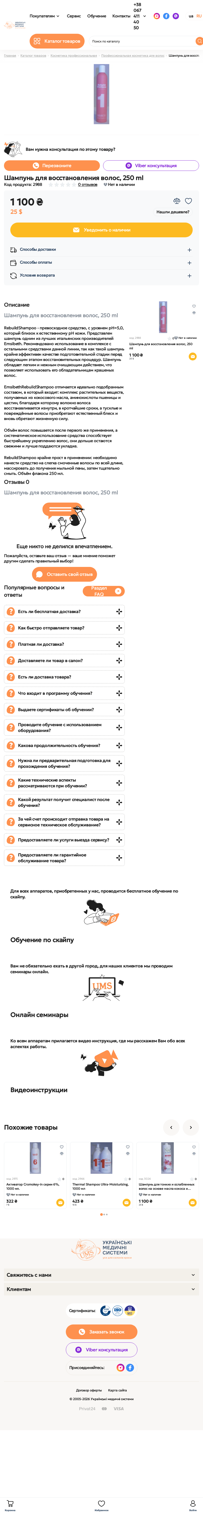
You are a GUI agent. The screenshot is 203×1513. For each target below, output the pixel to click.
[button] (101, 1214)
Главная (10, 55)
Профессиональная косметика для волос (132, 55)
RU (199, 15)
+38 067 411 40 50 (137, 16)
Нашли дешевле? (172, 211)
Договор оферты (89, 1390)
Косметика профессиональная (73, 55)
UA (191, 15)
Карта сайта (117, 1390)
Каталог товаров (33, 55)
